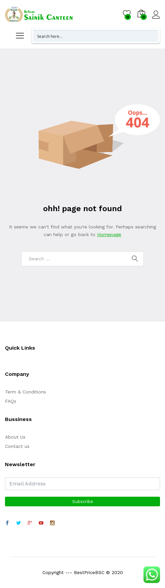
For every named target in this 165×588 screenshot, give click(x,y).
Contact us (17, 446)
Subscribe (82, 501)
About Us (15, 437)
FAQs (10, 401)
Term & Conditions (25, 391)
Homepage (109, 234)
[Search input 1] (96, 36)
